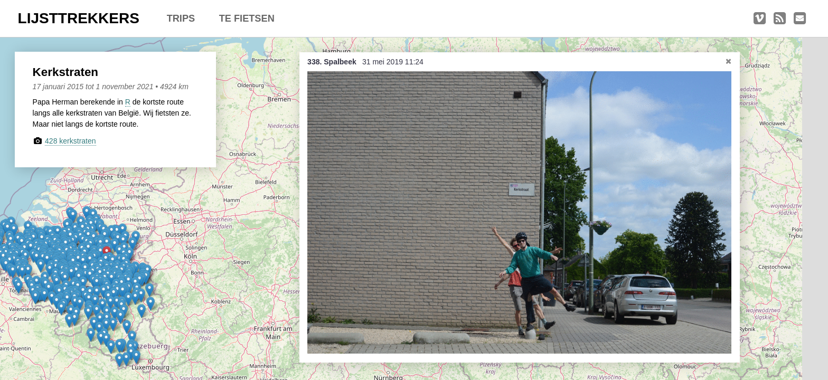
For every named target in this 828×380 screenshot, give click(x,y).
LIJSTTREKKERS (78, 18)
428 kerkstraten (70, 141)
